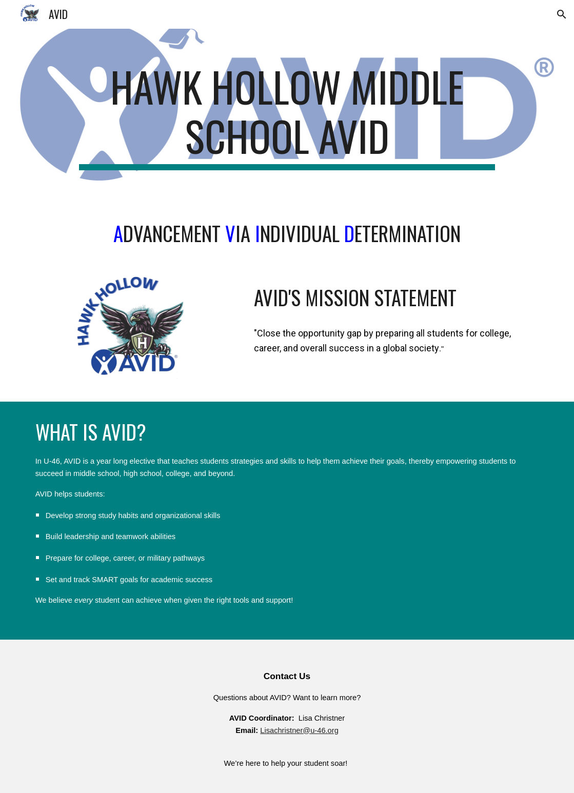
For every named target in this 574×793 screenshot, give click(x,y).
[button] (561, 14)
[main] (287, 115)
